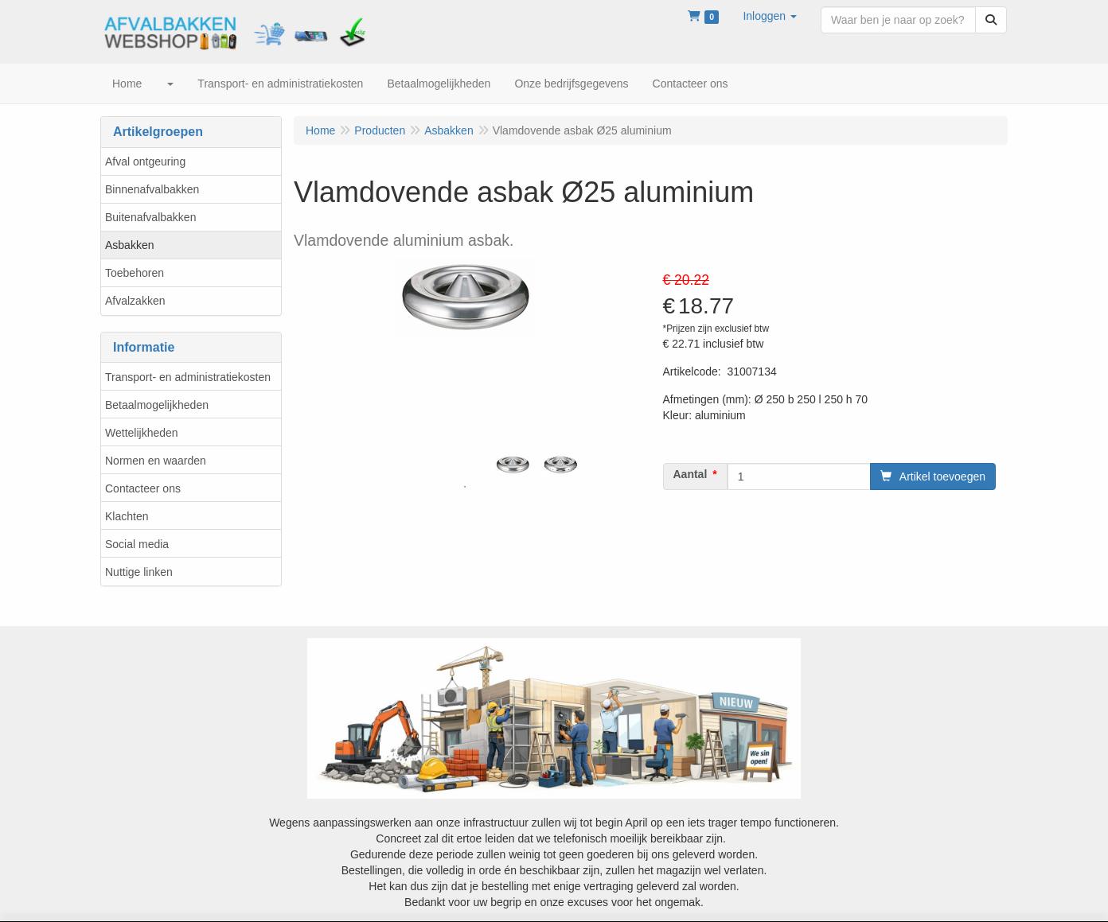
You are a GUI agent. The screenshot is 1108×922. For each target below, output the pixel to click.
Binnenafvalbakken (152, 189)
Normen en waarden (155, 460)
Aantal (690, 474)
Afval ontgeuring (145, 161)
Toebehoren (134, 272)
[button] (770, 16)
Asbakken (129, 245)
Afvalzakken (135, 300)
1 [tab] (465, 487)
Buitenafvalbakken (150, 217)
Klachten (126, 516)
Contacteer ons (143, 488)
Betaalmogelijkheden (157, 405)
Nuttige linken (139, 572)
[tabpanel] (512, 465)
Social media (137, 544)
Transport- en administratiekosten (188, 377)
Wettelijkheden (141, 432)
